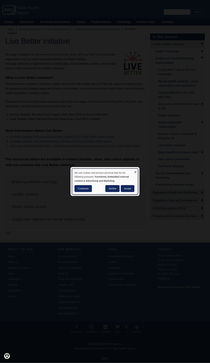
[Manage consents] (7, 356)
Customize (83, 188)
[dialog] (105, 181)
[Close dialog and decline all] (135, 171)
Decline (112, 188)
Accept (127, 188)
